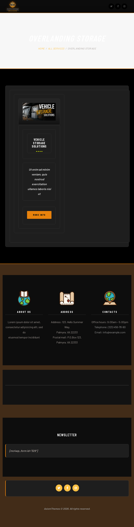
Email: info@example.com (110, 332)
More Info (39, 214)
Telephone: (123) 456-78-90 (110, 327)
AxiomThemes (52, 508)
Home (41, 48)
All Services (56, 48)
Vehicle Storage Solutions (39, 143)
